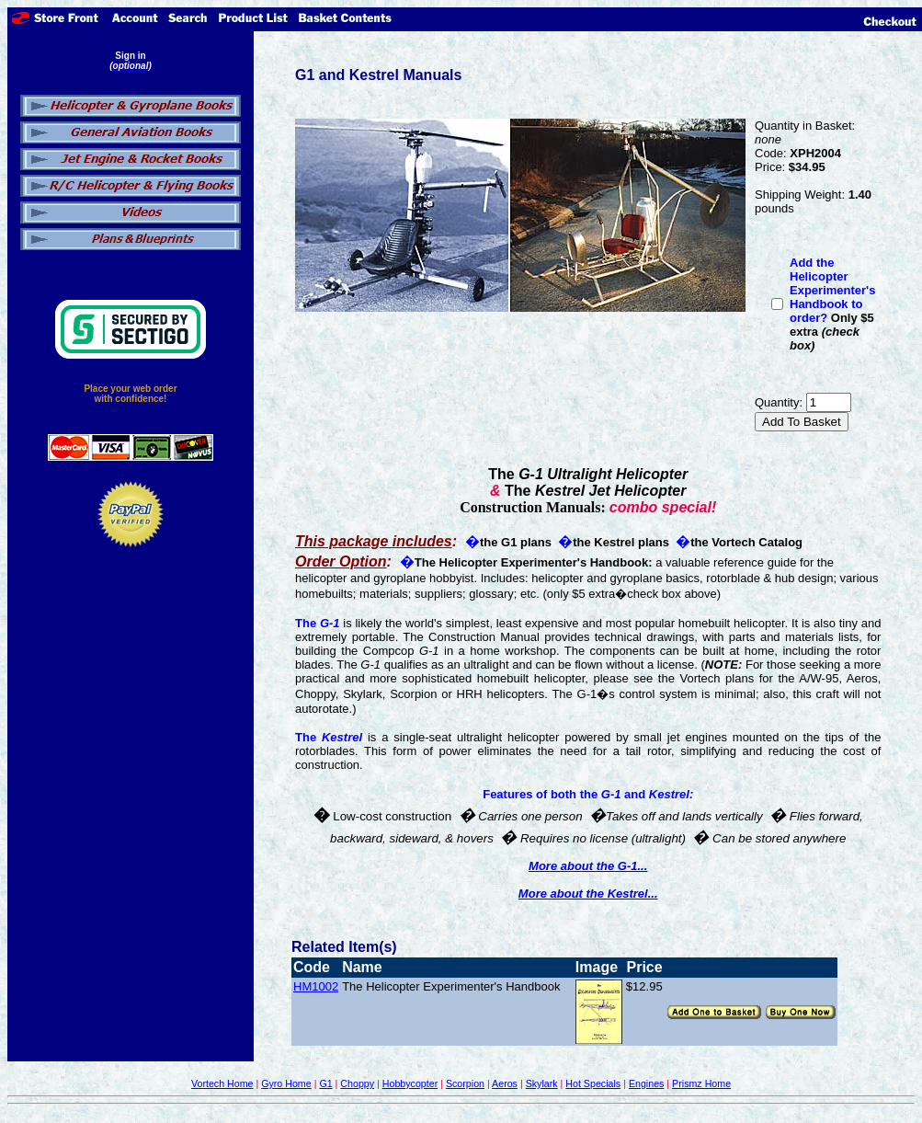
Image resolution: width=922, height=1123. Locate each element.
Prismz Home (701, 1083)
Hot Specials (592, 1083)
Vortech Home (222, 1083)
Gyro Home (286, 1083)
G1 (325, 1083)
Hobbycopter (410, 1083)
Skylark (542, 1083)
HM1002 (315, 986)
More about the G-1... (588, 866)
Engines (647, 1083)
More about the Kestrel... (588, 893)
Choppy (357, 1083)
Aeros (505, 1083)
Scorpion (465, 1083)
